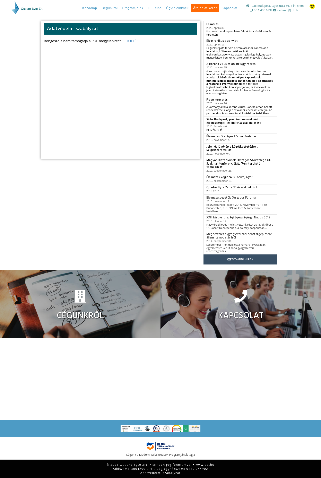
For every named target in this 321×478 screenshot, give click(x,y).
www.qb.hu (205, 465)
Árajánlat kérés (205, 8)
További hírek (240, 259)
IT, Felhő (155, 8)
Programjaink (132, 8)
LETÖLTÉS (131, 40)
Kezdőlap (89, 8)
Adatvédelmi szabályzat (160, 473)
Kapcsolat (229, 8)
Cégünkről (110, 8)
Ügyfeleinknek (177, 8)
